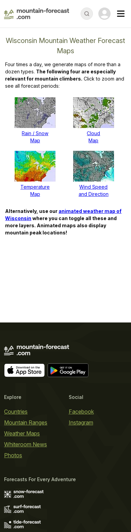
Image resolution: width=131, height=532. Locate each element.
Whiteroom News (25, 444)
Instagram (81, 422)
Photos (13, 455)
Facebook (81, 411)
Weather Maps (22, 433)
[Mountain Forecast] (36, 13)
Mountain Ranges (25, 422)
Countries (16, 411)
